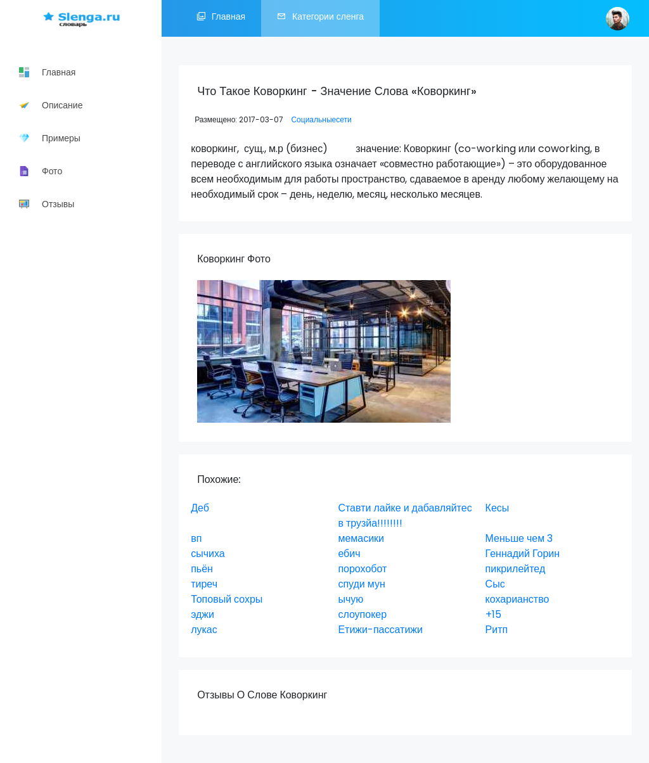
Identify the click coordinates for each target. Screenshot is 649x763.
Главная (220, 18)
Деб (200, 508)
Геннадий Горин (522, 553)
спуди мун (361, 584)
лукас (204, 629)
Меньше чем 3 (519, 538)
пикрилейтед (515, 568)
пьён (202, 568)
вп (196, 538)
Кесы (497, 508)
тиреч (204, 584)
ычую (350, 599)
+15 (493, 614)
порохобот (362, 568)
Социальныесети (321, 119)
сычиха (208, 553)
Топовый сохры (226, 599)
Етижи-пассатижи (380, 629)
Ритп (496, 629)
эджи (202, 614)
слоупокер (362, 614)
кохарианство (517, 599)
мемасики (361, 538)
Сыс (495, 584)
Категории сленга (320, 18)
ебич (349, 553)
